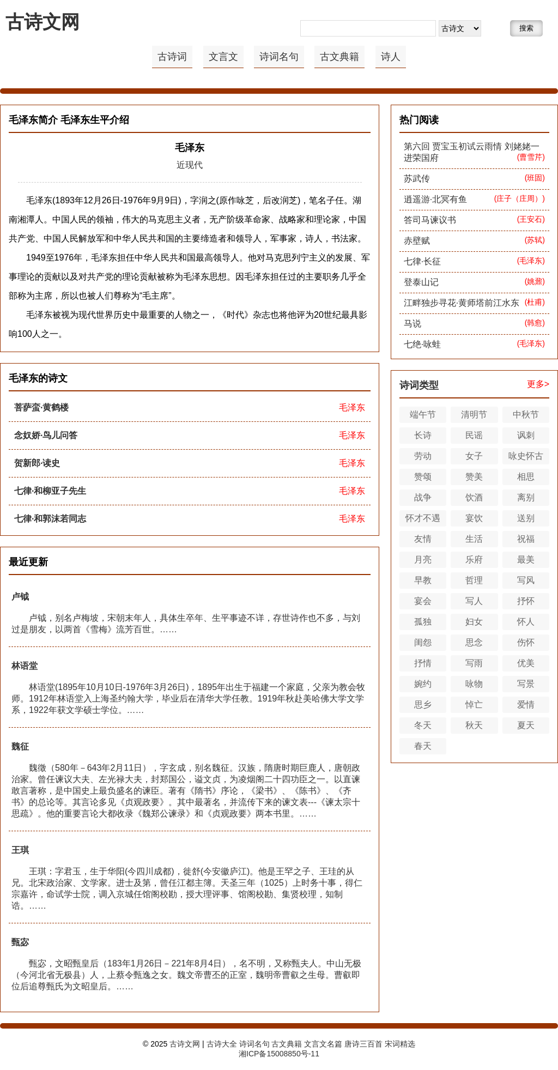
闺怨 (423, 642)
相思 (526, 476)
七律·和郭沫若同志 (50, 518)
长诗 (423, 435)
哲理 (474, 580)
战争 (423, 497)
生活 (474, 538)
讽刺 (526, 435)
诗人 (391, 56)
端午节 (423, 414)
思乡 (423, 704)
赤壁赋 (417, 240)
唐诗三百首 (363, 1043)
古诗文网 (42, 21)
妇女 (474, 621)
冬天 (423, 725)
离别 (526, 497)
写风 (526, 580)
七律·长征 (422, 261)
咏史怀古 (525, 456)
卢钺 (20, 596)
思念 (474, 642)
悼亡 (474, 704)
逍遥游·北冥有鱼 (435, 199)
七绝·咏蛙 (422, 344)
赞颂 (423, 476)
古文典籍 (339, 56)
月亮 (423, 559)
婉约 (423, 683)
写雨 (474, 663)
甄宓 (20, 942)
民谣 (474, 435)
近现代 (190, 165)
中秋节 (526, 414)
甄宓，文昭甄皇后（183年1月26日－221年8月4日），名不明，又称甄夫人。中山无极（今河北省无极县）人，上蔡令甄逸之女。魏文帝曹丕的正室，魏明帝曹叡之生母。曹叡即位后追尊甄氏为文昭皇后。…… (186, 975)
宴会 (423, 601)
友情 (423, 538)
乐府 (474, 559)
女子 (474, 456)
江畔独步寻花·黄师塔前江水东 (461, 302)
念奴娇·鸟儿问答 (45, 435)
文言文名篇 (323, 1043)
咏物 (474, 683)
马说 (412, 323)
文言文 (223, 56)
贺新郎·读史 (37, 463)
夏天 (526, 725)
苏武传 (417, 178)
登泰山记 (421, 282)
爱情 (526, 704)
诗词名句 (279, 56)
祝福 (526, 538)
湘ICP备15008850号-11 (279, 1053)
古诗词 (172, 56)
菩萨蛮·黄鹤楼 (41, 407)
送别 (526, 518)
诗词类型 (419, 385)
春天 (423, 746)
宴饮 (474, 518)
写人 (474, 601)
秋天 (474, 725)
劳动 (423, 456)
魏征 (20, 746)
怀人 (526, 621)
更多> (538, 384)
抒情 (423, 663)
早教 (423, 580)
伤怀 (526, 642)
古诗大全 (222, 1043)
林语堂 (24, 665)
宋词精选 (400, 1043)
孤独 (423, 621)
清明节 (474, 414)
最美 (526, 559)
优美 (526, 663)
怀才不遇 (422, 518)
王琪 (20, 850)
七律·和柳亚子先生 (50, 490)
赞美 (474, 476)
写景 (526, 683)
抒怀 (526, 601)
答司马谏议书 (430, 220)
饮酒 (474, 497)
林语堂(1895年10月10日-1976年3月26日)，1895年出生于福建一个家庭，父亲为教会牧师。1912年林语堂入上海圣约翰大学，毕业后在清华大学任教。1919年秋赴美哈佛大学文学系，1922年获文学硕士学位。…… (188, 698)
